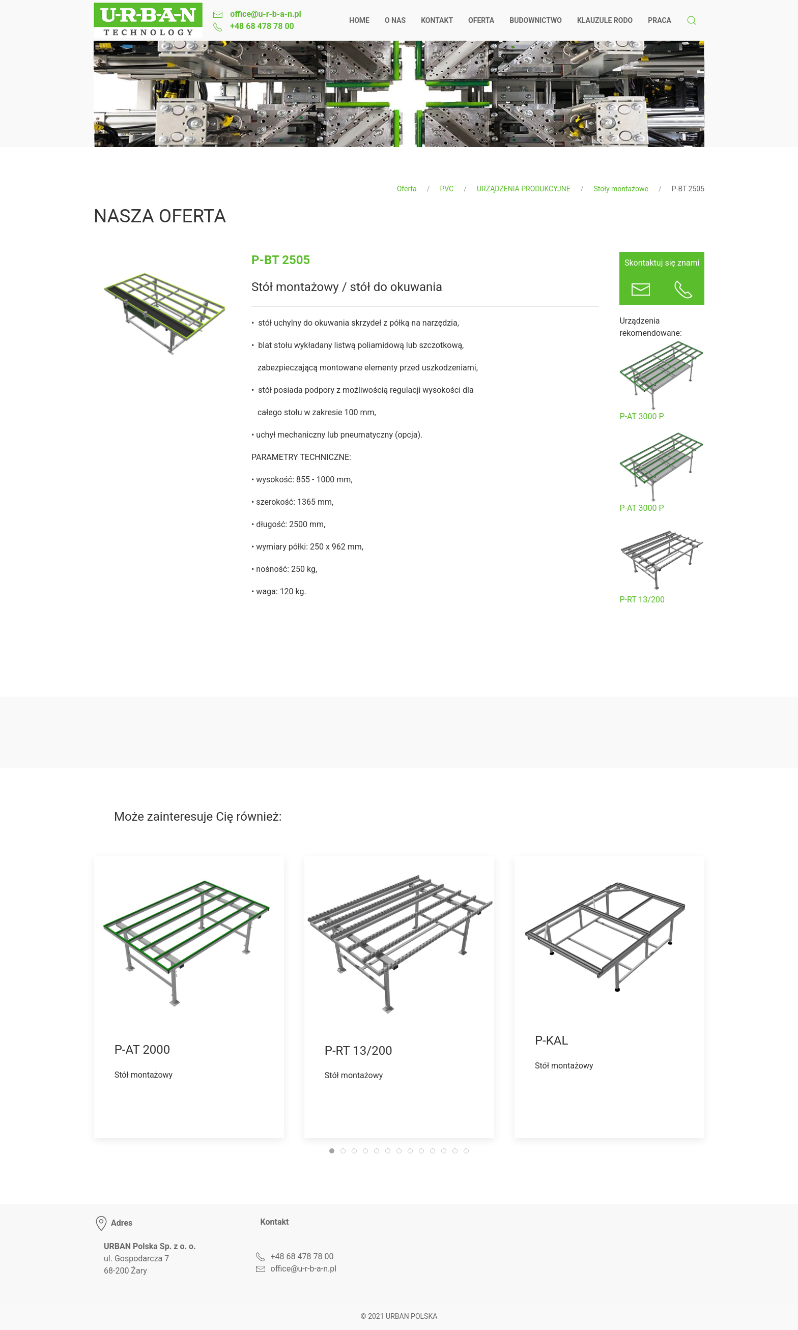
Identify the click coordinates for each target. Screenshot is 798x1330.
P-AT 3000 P (641, 416)
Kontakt (437, 20)
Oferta (481, 20)
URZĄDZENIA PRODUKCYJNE (524, 189)
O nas (395, 20)
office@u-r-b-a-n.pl (264, 14)
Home (359, 20)
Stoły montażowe (620, 189)
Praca (659, 20)
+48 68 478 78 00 (261, 26)
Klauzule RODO (605, 20)
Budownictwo (535, 20)
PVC (446, 189)
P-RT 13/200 (642, 599)
